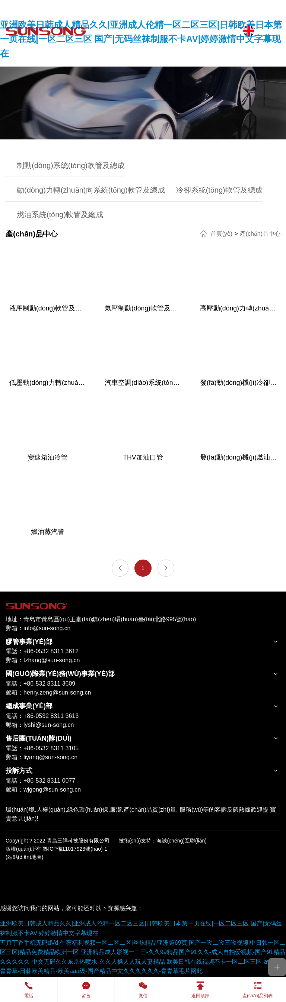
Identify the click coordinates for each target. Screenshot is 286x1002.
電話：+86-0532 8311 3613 (42, 716)
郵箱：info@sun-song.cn (39, 629)
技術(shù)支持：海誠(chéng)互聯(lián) (163, 841)
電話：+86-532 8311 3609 (40, 685)
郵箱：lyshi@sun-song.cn (40, 725)
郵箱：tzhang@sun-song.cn (43, 661)
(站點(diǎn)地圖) (24, 858)
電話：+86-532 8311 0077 (40, 781)
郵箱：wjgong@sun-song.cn (43, 790)
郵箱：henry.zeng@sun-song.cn (48, 693)
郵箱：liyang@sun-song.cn (41, 758)
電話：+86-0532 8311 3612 (42, 652)
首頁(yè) (221, 234)
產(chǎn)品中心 (260, 234)
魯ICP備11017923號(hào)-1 (75, 850)
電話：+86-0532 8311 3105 (42, 749)
